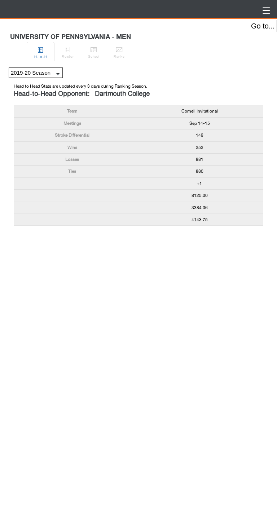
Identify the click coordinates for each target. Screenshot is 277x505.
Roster (68, 51)
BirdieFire (61, 9)
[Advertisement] (71, 246)
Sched (93, 51)
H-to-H (40, 52)
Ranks (119, 51)
